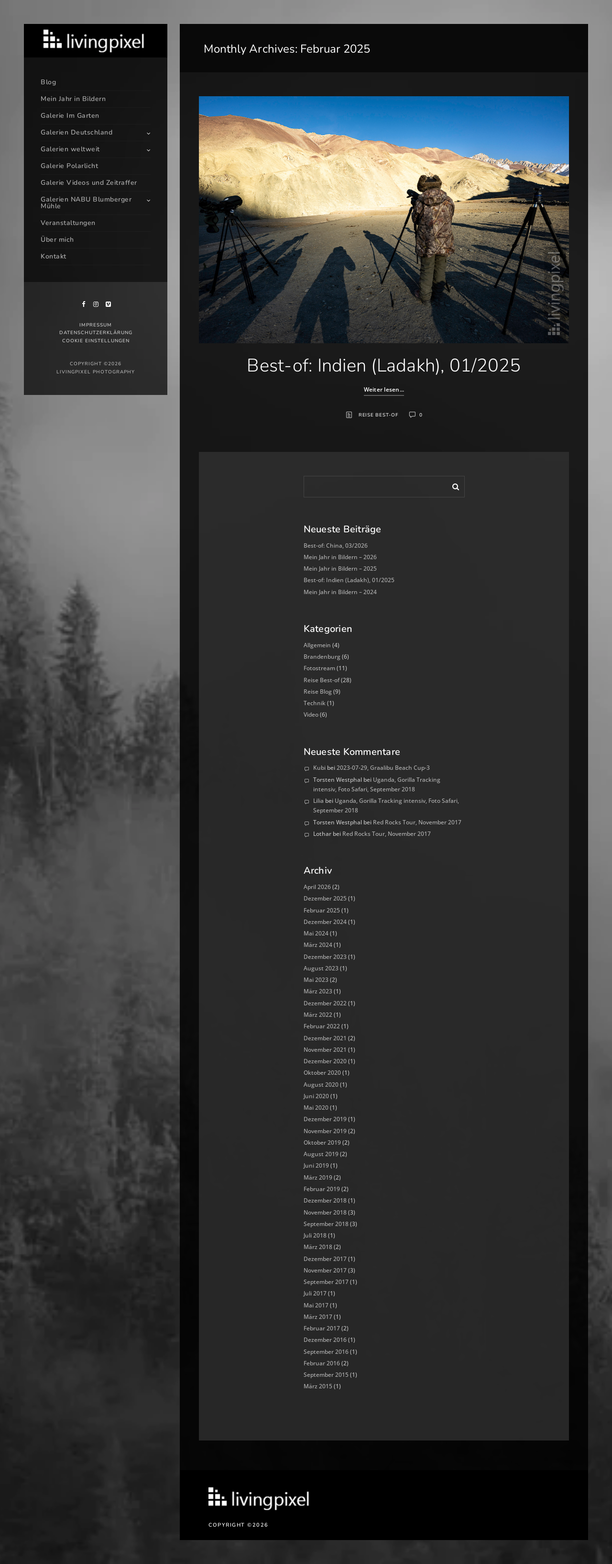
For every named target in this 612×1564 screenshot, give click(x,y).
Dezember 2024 (325, 922)
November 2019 (325, 1131)
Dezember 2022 (325, 1003)
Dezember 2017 (325, 1259)
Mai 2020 (316, 1107)
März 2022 (318, 1015)
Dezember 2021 (325, 1038)
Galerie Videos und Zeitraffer (89, 182)
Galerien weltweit (70, 149)
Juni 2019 (316, 1165)
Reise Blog (318, 691)
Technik (315, 703)
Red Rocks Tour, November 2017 (417, 822)
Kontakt (53, 256)
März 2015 (318, 1386)
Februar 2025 (322, 910)
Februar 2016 (322, 1363)
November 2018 (325, 1212)
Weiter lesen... (384, 389)
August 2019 (321, 1154)
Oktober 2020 (322, 1073)
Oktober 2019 (322, 1142)
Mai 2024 (316, 933)
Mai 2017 (316, 1305)
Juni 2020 (316, 1096)
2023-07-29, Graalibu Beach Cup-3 (383, 768)
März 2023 (318, 991)
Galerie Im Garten (70, 115)
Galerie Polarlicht (69, 165)
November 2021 (325, 1050)
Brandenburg (322, 657)
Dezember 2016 (325, 1340)
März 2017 (318, 1317)
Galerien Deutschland (76, 132)
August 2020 (321, 1084)
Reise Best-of (379, 415)
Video (311, 714)
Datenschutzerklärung (95, 332)
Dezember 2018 (325, 1200)
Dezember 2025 (325, 898)
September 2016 (326, 1352)
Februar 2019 (322, 1189)
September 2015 (326, 1375)
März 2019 (318, 1177)
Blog (48, 82)
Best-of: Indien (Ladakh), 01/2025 (384, 365)
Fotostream (319, 668)
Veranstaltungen (68, 222)
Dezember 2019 (325, 1119)
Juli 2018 (315, 1235)
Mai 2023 (316, 980)
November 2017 (325, 1270)
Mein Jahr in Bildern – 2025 (340, 568)
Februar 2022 (322, 1026)
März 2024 (318, 945)
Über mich (57, 239)
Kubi (319, 768)
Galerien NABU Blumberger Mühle (86, 203)
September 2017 (326, 1282)
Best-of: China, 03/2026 (336, 545)
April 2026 (317, 887)
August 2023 (321, 968)
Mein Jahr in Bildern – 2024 (340, 592)
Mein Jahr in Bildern (73, 98)
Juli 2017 (315, 1293)
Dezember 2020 (325, 1061)
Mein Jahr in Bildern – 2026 (340, 557)
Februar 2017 (322, 1328)
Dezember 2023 (325, 957)
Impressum (95, 325)
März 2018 (318, 1247)
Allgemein (317, 645)
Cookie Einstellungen (96, 341)
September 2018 (326, 1224)
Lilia (318, 801)
